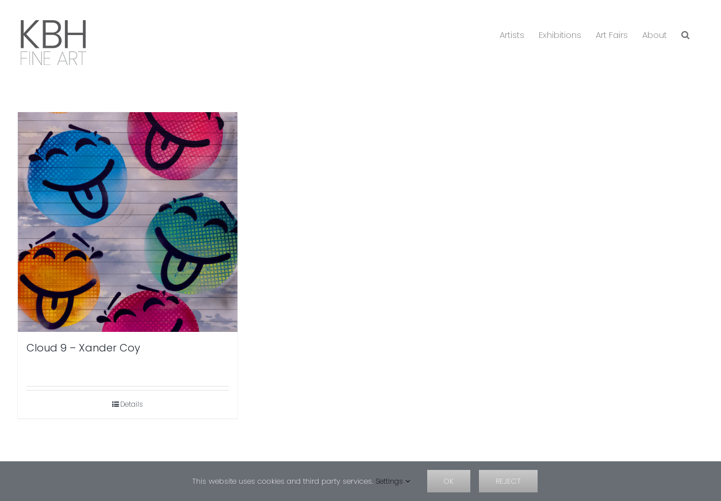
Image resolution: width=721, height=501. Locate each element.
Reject (508, 481)
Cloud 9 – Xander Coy (83, 348)
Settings (392, 481)
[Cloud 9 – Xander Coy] (127, 222)
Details (131, 404)
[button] (685, 34)
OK (449, 481)
